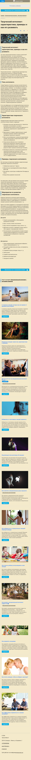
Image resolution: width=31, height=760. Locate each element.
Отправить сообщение (15, 5)
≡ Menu (2, 1)
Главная (2, 15)
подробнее (5, 316)
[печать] (24, 30)
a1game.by (4, 749)
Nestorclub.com (20, 752)
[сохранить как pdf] (27, 30)
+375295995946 (5, 743)
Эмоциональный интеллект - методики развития (15, 15)
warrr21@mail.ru (5, 746)
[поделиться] (20, 30)
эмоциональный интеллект (9, 383)
